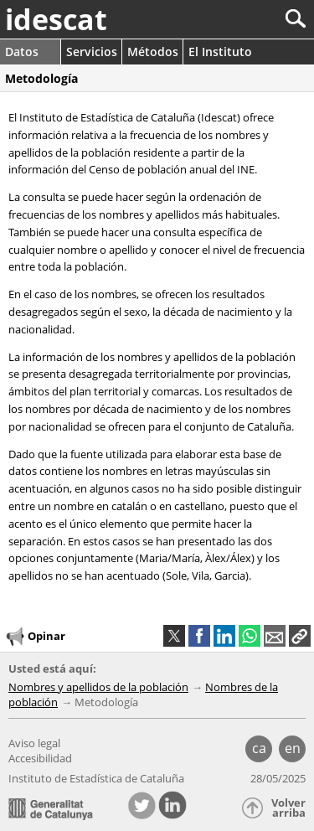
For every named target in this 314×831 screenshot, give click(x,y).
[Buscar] (239, 19)
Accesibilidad (40, 758)
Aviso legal (34, 743)
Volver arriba (288, 807)
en (293, 748)
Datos (22, 51)
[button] (300, 636)
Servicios (91, 51)
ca (259, 748)
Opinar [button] (34, 637)
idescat (56, 19)
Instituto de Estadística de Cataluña (96, 778)
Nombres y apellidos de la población (98, 686)
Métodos (152, 51)
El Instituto (220, 51)
